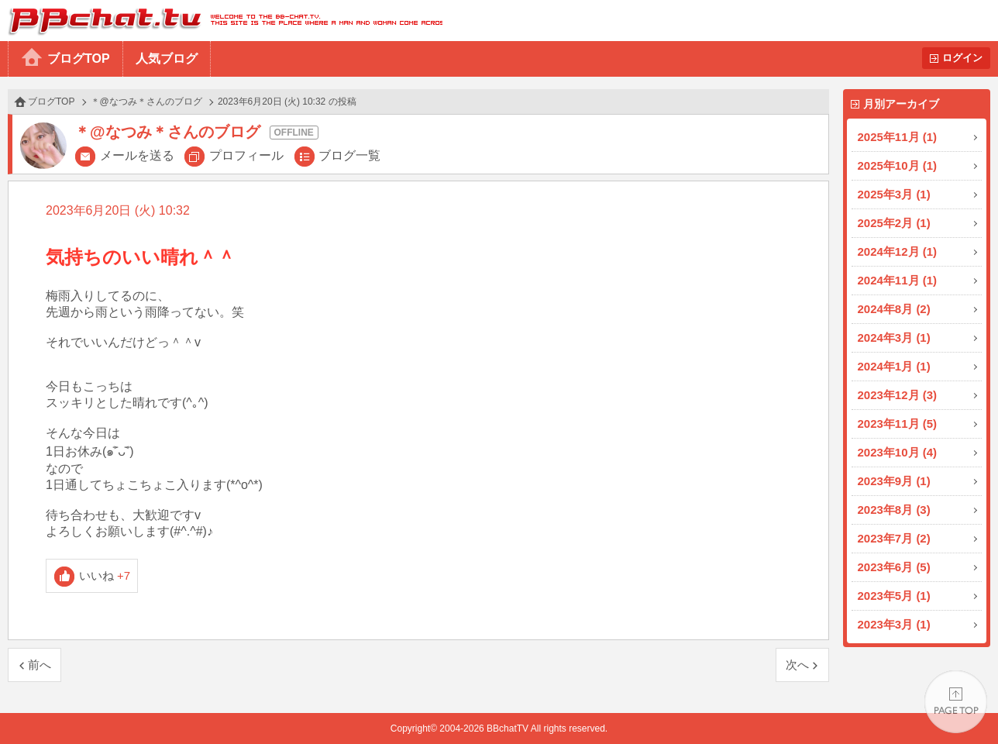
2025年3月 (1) (894, 194)
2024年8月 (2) (894, 308)
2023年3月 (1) (894, 624)
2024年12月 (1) (898, 251)
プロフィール (246, 155)
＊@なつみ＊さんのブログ (146, 101)
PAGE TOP (956, 702)
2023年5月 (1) (894, 595)
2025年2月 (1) (894, 222)
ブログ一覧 (349, 155)
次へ (797, 664)
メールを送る (137, 155)
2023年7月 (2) (894, 538)
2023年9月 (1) (894, 480)
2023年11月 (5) (898, 423)
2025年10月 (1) (898, 165)
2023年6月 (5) (894, 567)
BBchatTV (221, 20)
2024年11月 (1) (898, 280)
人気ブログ (167, 58)
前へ (39, 664)
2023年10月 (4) (898, 452)
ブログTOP (78, 58)
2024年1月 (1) (894, 366)
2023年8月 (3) (894, 509)
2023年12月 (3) (898, 394)
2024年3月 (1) (894, 337)
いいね (105, 575)
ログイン (962, 58)
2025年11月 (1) (898, 136)
